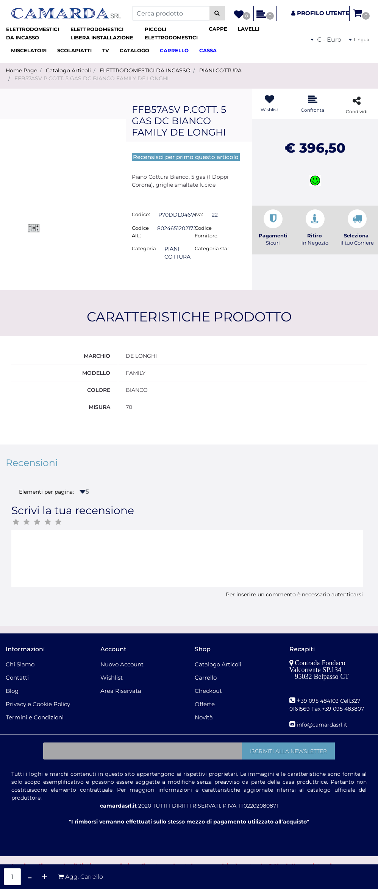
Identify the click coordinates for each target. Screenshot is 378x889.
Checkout (208, 690)
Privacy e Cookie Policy (38, 704)
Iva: (199, 214)
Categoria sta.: (212, 248)
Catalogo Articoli (68, 70)
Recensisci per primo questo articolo (186, 157)
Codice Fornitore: (207, 232)
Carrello (206, 677)
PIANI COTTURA (220, 70)
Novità (204, 717)
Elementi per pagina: (46, 491)
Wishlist (111, 677)
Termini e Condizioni (35, 717)
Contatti (17, 677)
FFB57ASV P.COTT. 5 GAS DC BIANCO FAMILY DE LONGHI (91, 78)
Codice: (141, 214)
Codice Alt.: (140, 232)
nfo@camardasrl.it (322, 724)
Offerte (205, 704)
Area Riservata (120, 690)
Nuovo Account (122, 664)
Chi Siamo (20, 664)
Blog (12, 690)
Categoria (144, 248)
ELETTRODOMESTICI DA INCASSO (145, 70)
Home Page (21, 70)
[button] (217, 13)
